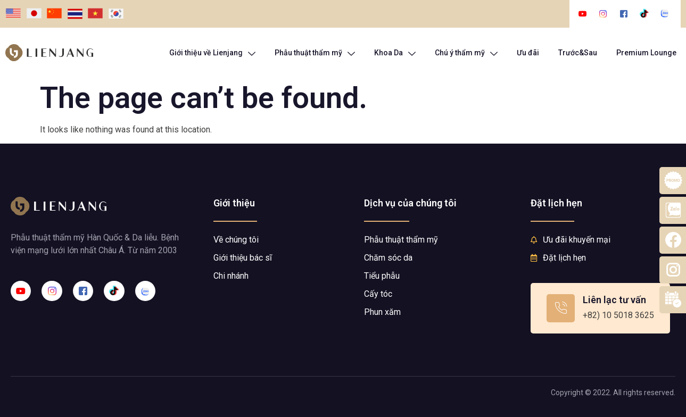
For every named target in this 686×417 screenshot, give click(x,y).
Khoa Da (395, 52)
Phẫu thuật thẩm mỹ (315, 52)
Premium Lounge (646, 52)
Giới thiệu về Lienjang (212, 52)
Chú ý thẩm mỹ (466, 52)
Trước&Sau (577, 52)
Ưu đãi (528, 52)
